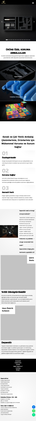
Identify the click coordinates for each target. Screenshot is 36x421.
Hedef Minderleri (4, 409)
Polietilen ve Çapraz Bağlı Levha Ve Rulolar (10, 402)
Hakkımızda (18, 363)
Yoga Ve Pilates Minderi (6, 414)
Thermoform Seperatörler (7, 394)
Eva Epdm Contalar (5, 390)
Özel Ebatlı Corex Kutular (6, 387)
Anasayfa (18, 361)
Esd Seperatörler (4, 392)
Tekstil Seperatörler (5, 382)
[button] (7, 39)
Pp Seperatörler (4, 383)
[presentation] (1, 21)
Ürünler (18, 364)
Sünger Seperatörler (5, 380)
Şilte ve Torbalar (4, 400)
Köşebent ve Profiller (5, 399)
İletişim (18, 370)
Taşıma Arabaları (4, 389)
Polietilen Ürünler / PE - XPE (9, 397)
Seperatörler (4, 378)
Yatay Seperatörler (5, 385)
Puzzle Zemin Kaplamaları (6, 411)
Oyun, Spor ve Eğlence (7, 406)
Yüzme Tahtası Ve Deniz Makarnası (9, 407)
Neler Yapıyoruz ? (18, 366)
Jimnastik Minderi (5, 412)
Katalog (18, 368)
